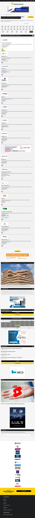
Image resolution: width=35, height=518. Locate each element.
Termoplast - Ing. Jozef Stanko (7, 211)
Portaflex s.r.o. (4, 123)
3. (22, 321)
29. (12, 326)
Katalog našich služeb (6, 505)
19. (31, 324)
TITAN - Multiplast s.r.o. (5, 226)
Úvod (1, 14)
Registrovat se (23, 0)
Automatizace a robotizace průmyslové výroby (19, 292)
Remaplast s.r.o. (4, 136)
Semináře (16, 17)
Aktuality (13, 17)
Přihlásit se (27, 0)
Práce (20, 17)
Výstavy (14, 17)
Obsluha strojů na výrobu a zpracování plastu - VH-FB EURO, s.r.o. (12, 357)
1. (12, 321)
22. (12, 325)
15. (12, 324)
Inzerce (7, 17)
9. (17, 322)
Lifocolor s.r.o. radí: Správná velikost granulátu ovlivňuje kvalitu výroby (12, 403)
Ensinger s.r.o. (4, 68)
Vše (6, 312)
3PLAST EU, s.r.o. (4, 56)
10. (22, 322)
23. (17, 325)
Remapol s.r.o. (4, 159)
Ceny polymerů (9, 17)
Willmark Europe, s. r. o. (5, 239)
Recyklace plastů (4, 293)
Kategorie (4, 17)
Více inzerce (17, 312)
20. (3, 325)
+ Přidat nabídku (17, 363)
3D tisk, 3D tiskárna (29, 292)
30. (17, 326)
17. (22, 324)
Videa (18, 17)
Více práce (17, 361)
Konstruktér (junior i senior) (5, 354)
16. (17, 324)
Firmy (5, 17)
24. (22, 325)
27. (3, 326)
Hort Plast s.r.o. (4, 83)
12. (31, 322)
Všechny (31, 31)
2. (17, 321)
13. (3, 324)
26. (31, 325)
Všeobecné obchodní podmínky (7, 514)
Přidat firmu (17, 251)
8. (12, 322)
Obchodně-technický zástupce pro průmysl (8, 351)
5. (31, 321)
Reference (4, 500)
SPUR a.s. (3, 198)
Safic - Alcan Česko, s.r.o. (6, 185)
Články (11, 17)
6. (3, 322)
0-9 (2, 26)
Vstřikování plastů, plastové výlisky (7, 292)
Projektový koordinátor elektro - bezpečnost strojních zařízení (11, 348)
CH (29, 26)
